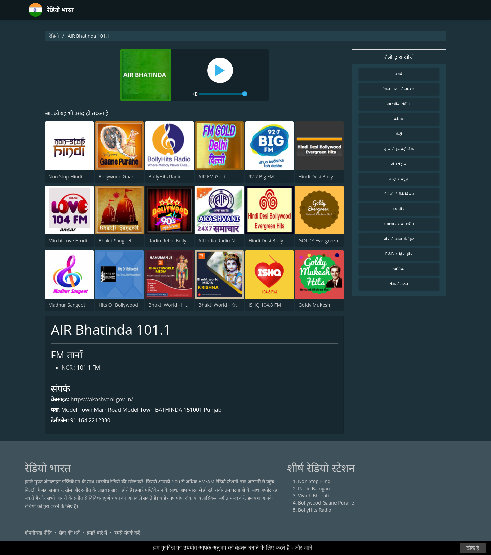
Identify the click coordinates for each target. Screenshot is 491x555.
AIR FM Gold (211, 176)
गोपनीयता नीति (38, 532)
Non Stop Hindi (65, 176)
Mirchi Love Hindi (67, 240)
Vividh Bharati (313, 495)
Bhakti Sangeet (115, 240)
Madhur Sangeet (66, 305)
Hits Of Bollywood (118, 305)
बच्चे (399, 74)
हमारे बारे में (97, 532)
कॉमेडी (399, 119)
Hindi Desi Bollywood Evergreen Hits (338, 176)
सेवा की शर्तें (69, 532)
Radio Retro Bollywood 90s (178, 240)
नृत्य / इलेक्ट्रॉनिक (399, 149)
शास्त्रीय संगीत (399, 104)
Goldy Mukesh (314, 305)
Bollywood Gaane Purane (126, 176)
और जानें (303, 548)
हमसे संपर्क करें (127, 532)
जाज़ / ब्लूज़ (399, 179)
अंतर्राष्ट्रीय (399, 164)
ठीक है (472, 548)
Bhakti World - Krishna (223, 305)
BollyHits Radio (165, 176)
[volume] (223, 94)
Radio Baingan (314, 488)
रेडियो (54, 36)
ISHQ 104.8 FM (265, 305)
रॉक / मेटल (398, 284)
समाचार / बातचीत (399, 224)
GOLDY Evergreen (318, 240)
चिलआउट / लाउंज (399, 89)
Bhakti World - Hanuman (175, 305)
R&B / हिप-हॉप (399, 254)
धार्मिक (398, 269)
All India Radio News (220, 240)
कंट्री (399, 134)
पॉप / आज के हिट (399, 239)
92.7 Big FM (261, 176)
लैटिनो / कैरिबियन (399, 194)
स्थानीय (399, 209)
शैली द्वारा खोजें (399, 57)
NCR (67, 367)
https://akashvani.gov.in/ (102, 399)
